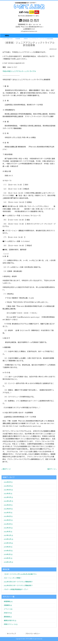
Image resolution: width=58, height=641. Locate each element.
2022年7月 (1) (8, 513)
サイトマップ (11, 634)
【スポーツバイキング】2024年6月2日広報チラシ (20, 574)
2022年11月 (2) (8, 497)
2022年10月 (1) (8, 501)
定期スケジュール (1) (10, 624)
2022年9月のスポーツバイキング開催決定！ (18, 585)
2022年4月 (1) (8, 524)
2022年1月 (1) (8, 532)
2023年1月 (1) (8, 494)
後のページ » (52, 469)
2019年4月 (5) (8, 551)
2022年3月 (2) (8, 528)
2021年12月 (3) (8, 535)
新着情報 (17, 39)
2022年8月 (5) (8, 509)
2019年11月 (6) (8, 543)
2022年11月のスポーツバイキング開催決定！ (18, 582)
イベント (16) (8, 609)
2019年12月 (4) (8, 539)
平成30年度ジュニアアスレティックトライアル (19, 71)
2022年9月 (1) (8, 505)
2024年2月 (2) (8, 486)
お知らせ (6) (8, 613)
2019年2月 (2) (8, 554)
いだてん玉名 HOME (7, 39)
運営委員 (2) (8, 617)
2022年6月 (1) (8, 516)
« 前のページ (6, 469)
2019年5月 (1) (8, 547)
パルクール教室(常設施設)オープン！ (16, 589)
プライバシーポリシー (32, 634)
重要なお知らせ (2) (10, 620)
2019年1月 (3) (8, 558)
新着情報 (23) (8, 601)
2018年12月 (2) (8, 562)
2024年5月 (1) (8, 482)
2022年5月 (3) (8, 520)
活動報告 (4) (8, 605)
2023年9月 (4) (8, 490)
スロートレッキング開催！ (13, 578)
